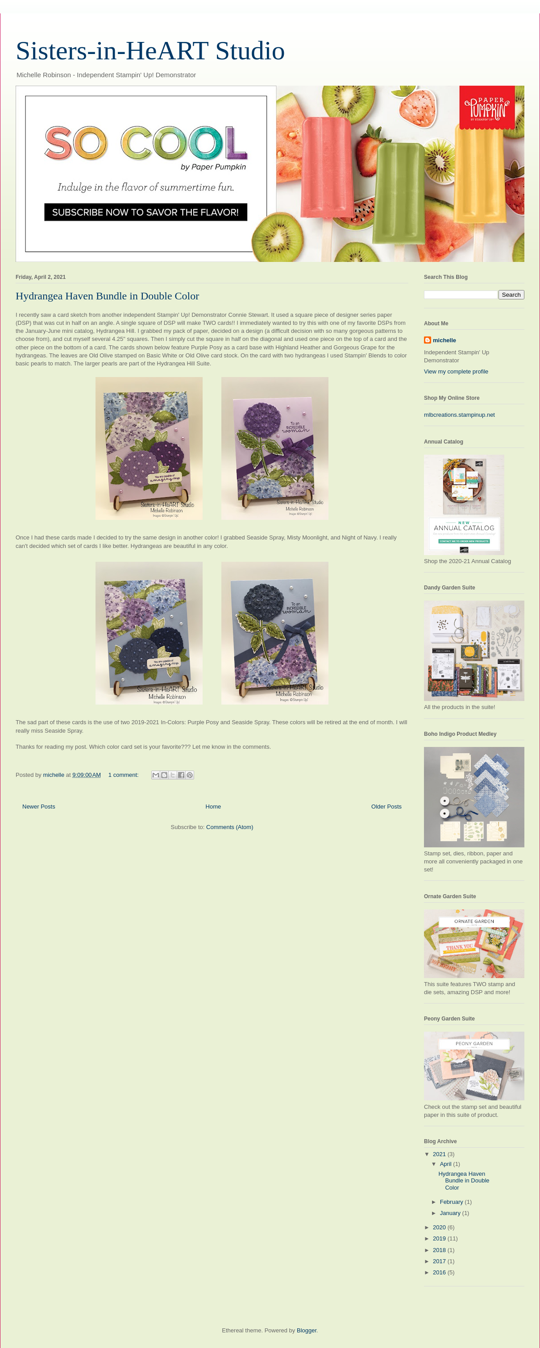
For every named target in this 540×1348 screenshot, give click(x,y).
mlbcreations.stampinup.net (459, 414)
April (446, 1164)
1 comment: (124, 774)
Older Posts (386, 806)
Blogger (306, 1330)
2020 (440, 1227)
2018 (440, 1250)
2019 (440, 1238)
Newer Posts (38, 806)
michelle (444, 340)
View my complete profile (456, 371)
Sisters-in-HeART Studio (150, 50)
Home (213, 806)
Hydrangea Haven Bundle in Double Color (107, 296)
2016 (440, 1272)
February (452, 1202)
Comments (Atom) (229, 827)
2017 (440, 1261)
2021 (440, 1154)
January (451, 1213)
